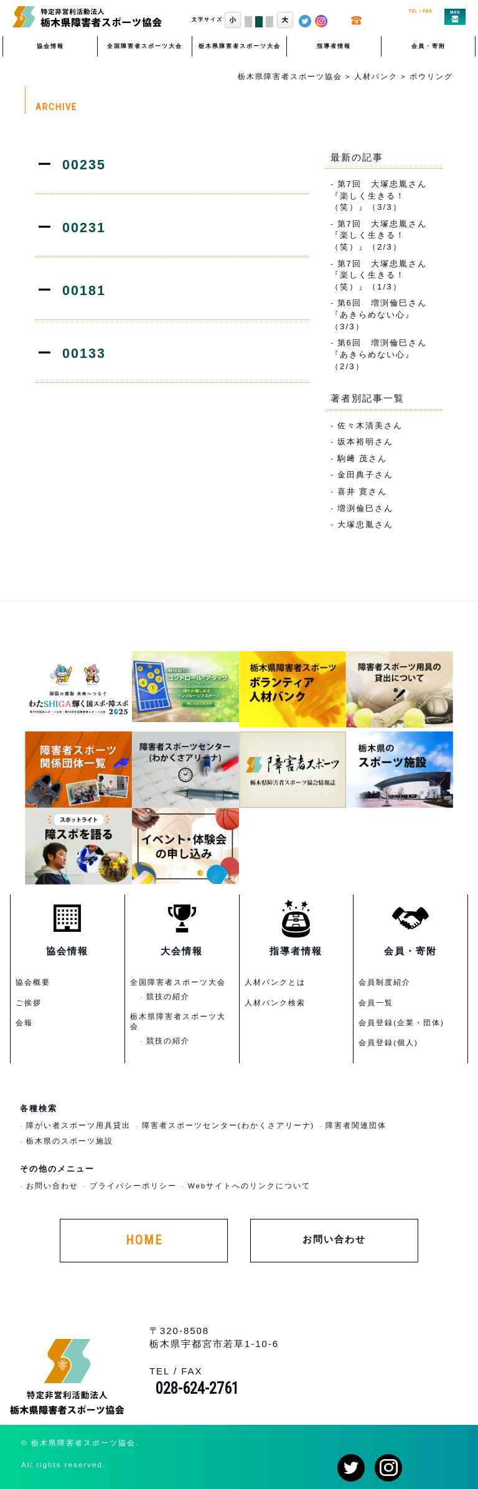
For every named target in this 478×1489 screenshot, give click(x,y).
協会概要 (33, 982)
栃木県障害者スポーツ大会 (240, 46)
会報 (24, 1022)
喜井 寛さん (362, 491)
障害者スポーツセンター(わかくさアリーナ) (228, 1125)
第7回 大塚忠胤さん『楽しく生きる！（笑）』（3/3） (378, 195)
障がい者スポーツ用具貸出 (78, 1125)
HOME (144, 1240)
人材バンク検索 (275, 1002)
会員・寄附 (428, 46)
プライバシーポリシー (133, 1185)
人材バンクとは (275, 982)
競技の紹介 (168, 996)
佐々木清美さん (370, 425)
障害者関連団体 (356, 1125)
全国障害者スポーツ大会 (144, 46)
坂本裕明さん (365, 441)
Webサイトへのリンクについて (249, 1185)
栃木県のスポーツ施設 (69, 1141)
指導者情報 (334, 46)
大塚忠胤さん (365, 524)
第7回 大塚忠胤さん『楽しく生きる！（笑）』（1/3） (378, 275)
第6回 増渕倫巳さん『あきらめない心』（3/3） (378, 314)
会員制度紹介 (384, 982)
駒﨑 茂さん (362, 458)
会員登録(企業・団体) (401, 1022)
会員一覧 (375, 1002)
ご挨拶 (29, 1002)
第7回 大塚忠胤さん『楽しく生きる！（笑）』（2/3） (378, 235)
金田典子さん (365, 474)
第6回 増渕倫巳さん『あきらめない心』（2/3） (378, 354)
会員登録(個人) (388, 1042)
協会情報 (50, 46)
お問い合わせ (52, 1185)
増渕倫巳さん (365, 508)
